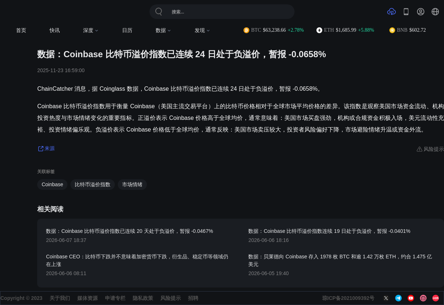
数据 (163, 30)
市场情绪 (132, 184)
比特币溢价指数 (92, 184)
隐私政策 (143, 298)
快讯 (55, 30)
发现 (202, 30)
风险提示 (170, 298)
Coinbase (52, 184)
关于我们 (60, 298)
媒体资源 (87, 298)
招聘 (193, 298)
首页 (21, 30)
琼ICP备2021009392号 (348, 298)
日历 (127, 30)
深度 (91, 30)
